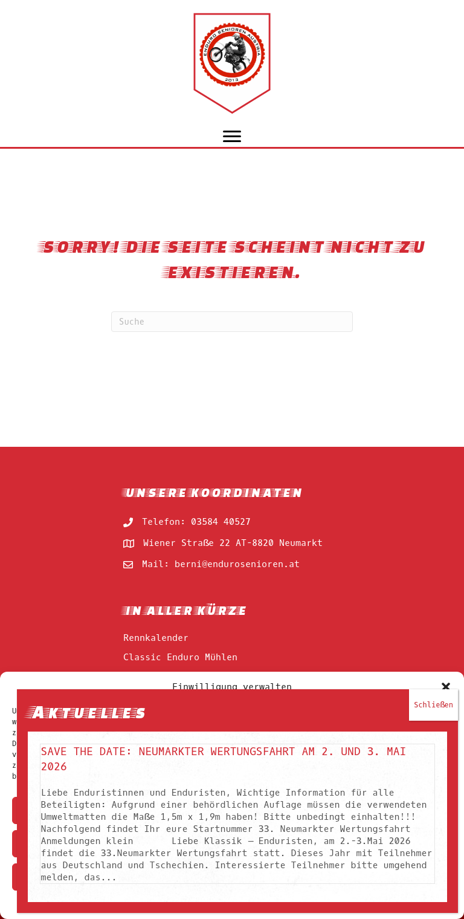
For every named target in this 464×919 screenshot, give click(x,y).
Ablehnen (232, 844)
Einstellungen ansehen (232, 877)
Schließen (433, 221)
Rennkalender (155, 638)
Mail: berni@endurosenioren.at (221, 564)
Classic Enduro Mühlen (180, 657)
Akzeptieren (232, 811)
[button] (446, 687)
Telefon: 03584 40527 (196, 522)
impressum (249, 903)
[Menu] (232, 136)
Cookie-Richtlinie (187, 903)
